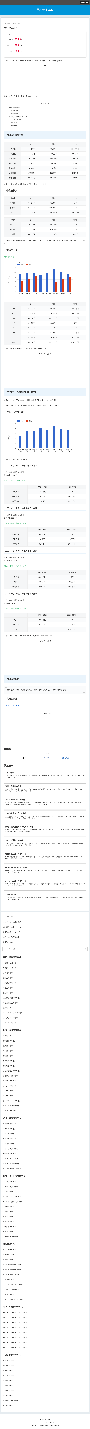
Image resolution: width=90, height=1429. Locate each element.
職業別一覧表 (8, 943)
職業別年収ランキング (12, 706)
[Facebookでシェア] (45, 758)
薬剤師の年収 (8, 1051)
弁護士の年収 (8, 988)
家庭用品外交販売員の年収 (13, 1202)
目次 (42, 103)
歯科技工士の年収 (9, 1086)
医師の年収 (7, 1036)
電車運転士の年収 (9, 1250)
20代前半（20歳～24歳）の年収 (15, 1313)
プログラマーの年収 (10, 1018)
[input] (45, 950)
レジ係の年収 (8, 1192)
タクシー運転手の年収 (11, 1275)
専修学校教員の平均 (10, 1149)
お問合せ (53, 1423)
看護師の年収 (8, 1056)
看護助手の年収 (9, 1066)
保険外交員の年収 (9, 1207)
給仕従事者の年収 (9, 1227)
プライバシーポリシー (41, 1423)
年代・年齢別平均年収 (11, 938)
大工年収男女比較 (17, 120)
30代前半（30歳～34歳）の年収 (15, 1323)
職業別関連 (15, 126)
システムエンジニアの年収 (13, 1013)
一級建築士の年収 (9, 963)
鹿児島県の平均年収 (10, 1401)
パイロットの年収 (9, 1295)
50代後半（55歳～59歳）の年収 (15, 1348)
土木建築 (8, 749)
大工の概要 (13, 123)
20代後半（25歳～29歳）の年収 (15, 1318)
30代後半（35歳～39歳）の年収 (15, 1328)
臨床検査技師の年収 (10, 1076)
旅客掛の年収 (8, 1260)
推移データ (15, 114)
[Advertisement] (45, 80)
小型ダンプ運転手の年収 (12, 1290)
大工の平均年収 (14, 108)
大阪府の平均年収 (9, 1386)
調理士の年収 (8, 1217)
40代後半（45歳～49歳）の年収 (15, 1338)
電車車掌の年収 (9, 1255)
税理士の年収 (8, 993)
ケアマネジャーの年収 (11, 1101)
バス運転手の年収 (9, 1280)
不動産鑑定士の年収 (10, 1003)
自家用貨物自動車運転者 (12, 1270)
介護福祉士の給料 (9, 1111)
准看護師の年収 (9, 1061)
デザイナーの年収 (9, 1023)
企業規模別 (15, 111)
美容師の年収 (8, 1212)
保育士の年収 (8, 1096)
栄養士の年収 (8, 1091)
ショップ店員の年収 (10, 1187)
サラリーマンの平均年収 (12, 923)
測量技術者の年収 (9, 968)
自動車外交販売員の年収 (12, 1197)
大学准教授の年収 (9, 1139)
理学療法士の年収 (9, 1081)
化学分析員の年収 (9, 983)
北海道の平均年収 (9, 1361)
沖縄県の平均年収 (9, 1406)
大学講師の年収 (9, 1144)
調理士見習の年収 (9, 1222)
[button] (85, 950)
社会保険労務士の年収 (11, 998)
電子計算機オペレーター (12, 1169)
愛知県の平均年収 (9, 1391)
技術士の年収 (8, 978)
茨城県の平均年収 (9, 1371)
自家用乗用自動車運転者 (12, 1265)
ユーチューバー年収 (10, 1237)
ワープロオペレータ (10, 1159)
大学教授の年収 (9, 1134)
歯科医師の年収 (9, 1041)
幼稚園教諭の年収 (9, 1124)
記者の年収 (7, 1008)
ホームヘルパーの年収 (11, 1106)
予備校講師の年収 (9, 1154)
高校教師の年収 (9, 1129)
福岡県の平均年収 (9, 1396)
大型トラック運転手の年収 (13, 1285)
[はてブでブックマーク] (66, 758)
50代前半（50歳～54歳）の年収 (15, 1343)
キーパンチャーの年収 (11, 1164)
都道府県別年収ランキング (13, 928)
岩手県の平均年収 (9, 1366)
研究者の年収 (8, 973)
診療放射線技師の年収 (11, 1071)
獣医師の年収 (8, 1046)
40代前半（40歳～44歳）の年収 (15, 1333)
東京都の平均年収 (9, 1376)
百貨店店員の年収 (9, 1182)
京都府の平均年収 (9, 1381)
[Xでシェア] (24, 758)
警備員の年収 (8, 1232)
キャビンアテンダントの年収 (14, 1300)
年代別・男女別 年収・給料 (18, 117)
